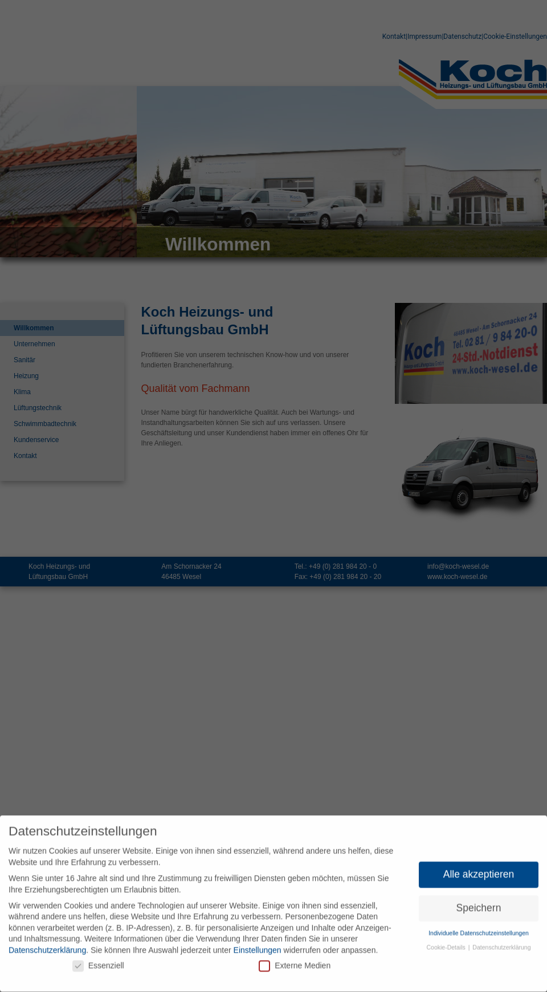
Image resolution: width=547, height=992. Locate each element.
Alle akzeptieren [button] (479, 871)
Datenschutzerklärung (47, 947)
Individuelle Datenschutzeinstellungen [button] (478, 930)
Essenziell (98, 962)
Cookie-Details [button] (447, 944)
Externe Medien (294, 962)
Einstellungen (257, 947)
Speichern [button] (478, 905)
